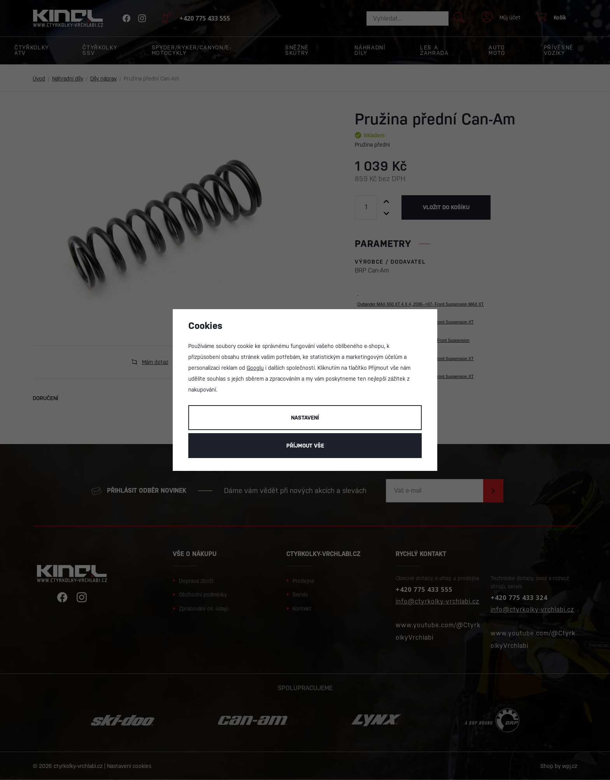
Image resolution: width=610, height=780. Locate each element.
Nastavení (305, 417)
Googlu (255, 368)
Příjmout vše (305, 445)
